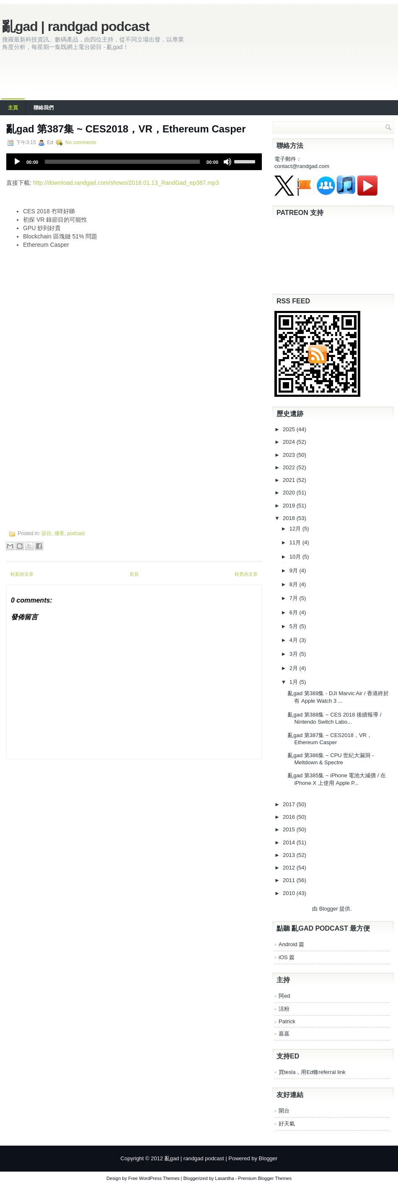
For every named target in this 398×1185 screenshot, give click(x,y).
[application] (134, 161)
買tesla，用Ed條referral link (312, 1072)
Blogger (328, 909)
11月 (295, 542)
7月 (294, 598)
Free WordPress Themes (153, 1178)
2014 (290, 842)
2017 (290, 804)
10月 (295, 557)
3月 (294, 654)
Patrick (287, 1021)
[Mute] (227, 162)
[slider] (122, 162)
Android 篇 (291, 944)
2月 (294, 668)
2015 (290, 829)
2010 (290, 893)
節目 (46, 533)
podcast (76, 533)
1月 (294, 682)
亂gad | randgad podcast (75, 26)
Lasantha (224, 1178)
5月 (294, 626)
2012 (290, 867)
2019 (290, 505)
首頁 (134, 574)
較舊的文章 (246, 574)
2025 (290, 429)
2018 (290, 518)
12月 (295, 528)
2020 (290, 492)
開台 (284, 1110)
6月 (294, 612)
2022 (290, 467)
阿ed (284, 996)
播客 (59, 533)
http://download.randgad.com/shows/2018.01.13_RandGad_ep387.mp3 (126, 182)
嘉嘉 (284, 1033)
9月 (294, 570)
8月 (294, 584)
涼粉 (284, 1009)
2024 (290, 442)
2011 (290, 880)
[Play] (17, 162)
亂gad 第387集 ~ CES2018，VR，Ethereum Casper (126, 129)
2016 (290, 817)
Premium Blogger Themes (265, 1178)
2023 (290, 455)
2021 (290, 480)
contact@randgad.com (301, 166)
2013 (290, 855)
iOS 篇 (287, 957)
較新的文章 (22, 574)
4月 (294, 640)
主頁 (13, 108)
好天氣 (287, 1123)
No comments (80, 142)
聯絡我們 (44, 108)
